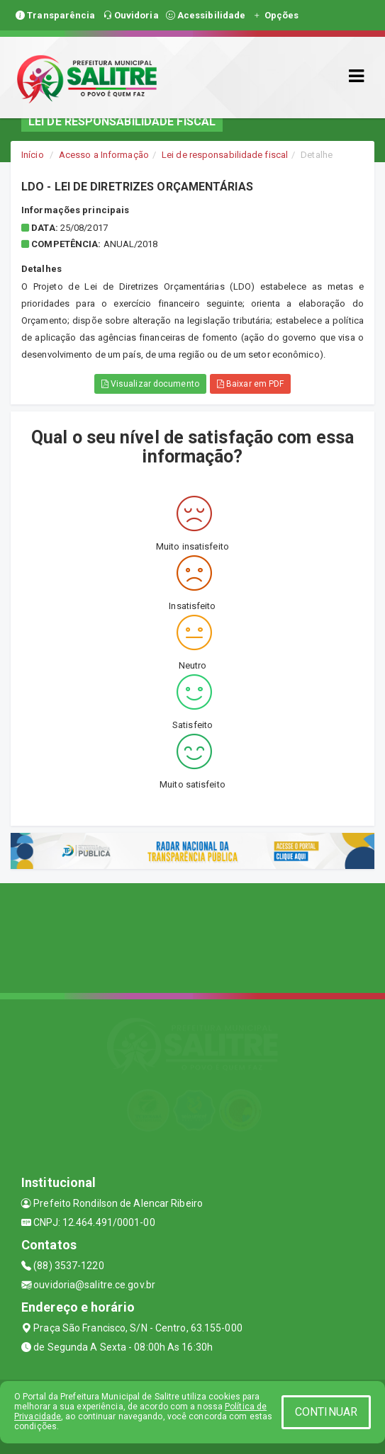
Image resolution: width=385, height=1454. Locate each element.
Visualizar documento (150, 384)
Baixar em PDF (250, 384)
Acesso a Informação (104, 154)
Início (32, 154)
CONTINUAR (326, 1412)
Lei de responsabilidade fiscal (225, 154)
